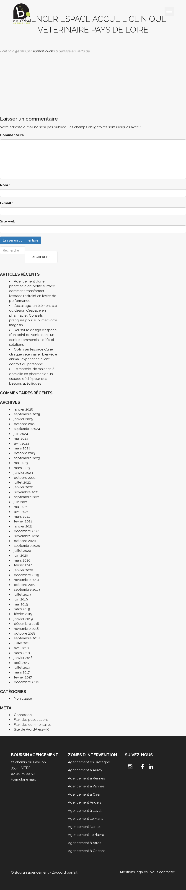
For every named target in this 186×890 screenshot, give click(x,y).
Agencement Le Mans (85, 819)
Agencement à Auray (85, 770)
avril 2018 (21, 648)
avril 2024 (21, 443)
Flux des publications (31, 720)
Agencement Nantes (84, 827)
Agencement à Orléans (86, 851)
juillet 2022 (22, 482)
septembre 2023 (27, 458)
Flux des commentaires (32, 725)
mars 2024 (22, 448)
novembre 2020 (26, 536)
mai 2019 (21, 604)
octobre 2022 (25, 478)
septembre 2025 (27, 414)
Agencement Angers (84, 802)
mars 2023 (22, 468)
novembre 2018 (26, 629)
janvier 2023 (23, 473)
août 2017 (21, 663)
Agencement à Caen (84, 794)
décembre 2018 (26, 624)
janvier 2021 (23, 526)
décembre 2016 (26, 682)
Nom (5, 185)
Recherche (41, 257)
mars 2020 (22, 560)
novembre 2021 (26, 492)
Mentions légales (133, 872)
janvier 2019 (23, 619)
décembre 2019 (26, 575)
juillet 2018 (22, 643)
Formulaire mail (23, 779)
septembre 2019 (27, 589)
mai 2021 (21, 507)
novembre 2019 (26, 580)
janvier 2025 (23, 419)
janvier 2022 (23, 487)
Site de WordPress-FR (31, 729)
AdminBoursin (43, 51)
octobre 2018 (24, 633)
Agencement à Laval (84, 811)
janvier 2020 (23, 570)
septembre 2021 (26, 497)
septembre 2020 (27, 546)
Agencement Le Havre (86, 835)
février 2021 (23, 521)
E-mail (6, 203)
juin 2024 (21, 434)
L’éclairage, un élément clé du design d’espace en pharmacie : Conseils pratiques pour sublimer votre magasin (33, 315)
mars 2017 (22, 672)
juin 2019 (21, 599)
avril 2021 (21, 512)
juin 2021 (20, 502)
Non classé (23, 698)
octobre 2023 (25, 453)
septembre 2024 (27, 429)
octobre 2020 (25, 541)
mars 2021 (22, 516)
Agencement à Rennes (86, 778)
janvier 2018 (23, 658)
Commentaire (12, 135)
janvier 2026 (23, 409)
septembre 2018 (27, 638)
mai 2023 (21, 463)
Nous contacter (162, 872)
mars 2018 (22, 653)
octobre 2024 (25, 424)
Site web (8, 221)
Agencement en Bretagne (89, 762)
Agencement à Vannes (86, 786)
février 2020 (23, 565)
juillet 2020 (22, 551)
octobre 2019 (25, 585)
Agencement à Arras (84, 843)
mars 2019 (22, 609)
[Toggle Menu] (169, 11)
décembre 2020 (26, 531)
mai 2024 (21, 438)
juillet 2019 (22, 594)
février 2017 (23, 677)
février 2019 (23, 614)
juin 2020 (21, 555)
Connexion (23, 715)
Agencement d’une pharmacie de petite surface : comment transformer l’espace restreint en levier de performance (33, 291)
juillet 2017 (22, 668)
